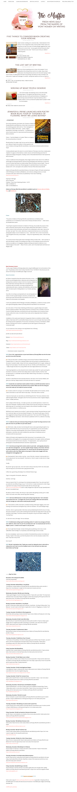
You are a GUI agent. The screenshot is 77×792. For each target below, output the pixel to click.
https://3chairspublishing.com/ (17, 337)
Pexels (22, 80)
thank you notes (29, 80)
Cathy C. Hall (10, 80)
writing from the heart (11, 82)
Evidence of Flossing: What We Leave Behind (25, 780)
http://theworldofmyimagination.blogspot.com (16, 615)
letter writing (17, 80)
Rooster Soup (22, 105)
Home (5, 1)
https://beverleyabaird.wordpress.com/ (14, 634)
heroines (24, 55)
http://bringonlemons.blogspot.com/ (14, 709)
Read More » (48, 53)
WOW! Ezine (11, 1)
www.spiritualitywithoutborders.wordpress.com (16, 762)
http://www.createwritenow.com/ (13, 626)
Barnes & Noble (45, 189)
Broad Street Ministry (12, 105)
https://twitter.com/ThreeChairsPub (18, 347)
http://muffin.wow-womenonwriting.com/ (15, 581)
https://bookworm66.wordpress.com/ (14, 653)
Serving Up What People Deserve (28, 88)
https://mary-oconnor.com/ (12, 743)
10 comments (9, 79)
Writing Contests (34, 1)
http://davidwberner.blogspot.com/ (14, 681)
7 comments (9, 104)
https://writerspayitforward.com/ (13, 645)
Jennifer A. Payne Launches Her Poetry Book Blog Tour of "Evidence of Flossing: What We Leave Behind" (28, 114)
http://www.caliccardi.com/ (12, 700)
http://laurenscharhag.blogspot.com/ (14, 600)
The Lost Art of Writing (28, 65)
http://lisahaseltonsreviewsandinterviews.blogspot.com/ (18, 717)
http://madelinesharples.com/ (12, 691)
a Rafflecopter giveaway (11, 787)
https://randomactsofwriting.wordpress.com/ (19, 340)
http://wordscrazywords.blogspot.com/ (14, 589)
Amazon (39, 189)
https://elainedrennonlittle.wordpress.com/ (15, 726)
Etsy (7, 191)
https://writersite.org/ (11, 734)
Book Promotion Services (53, 1)
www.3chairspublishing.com (12, 175)
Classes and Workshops (22, 1)
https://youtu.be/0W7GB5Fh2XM (13, 487)
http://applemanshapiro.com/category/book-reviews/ (18, 672)
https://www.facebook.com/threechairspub (20, 344)
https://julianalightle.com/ (12, 771)
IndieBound (13, 191)
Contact (43, 1)
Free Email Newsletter (67, 1)
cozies (20, 55)
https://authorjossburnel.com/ (13, 752)
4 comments (20, 54)
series (29, 58)
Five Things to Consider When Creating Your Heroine (28, 37)
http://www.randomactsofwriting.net (14, 330)
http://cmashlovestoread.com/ (12, 664)
